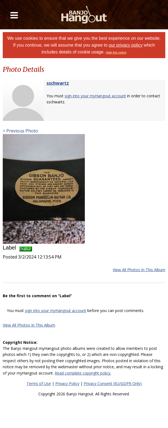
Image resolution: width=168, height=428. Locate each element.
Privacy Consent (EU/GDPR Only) (113, 383)
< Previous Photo (20, 131)
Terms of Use (39, 383)
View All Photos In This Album (139, 269)
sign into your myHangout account (95, 95)
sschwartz (58, 83)
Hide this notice (116, 52)
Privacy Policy (67, 383)
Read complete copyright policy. (83, 373)
